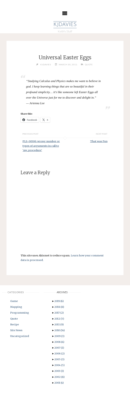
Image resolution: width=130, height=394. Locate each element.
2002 (59, 377)
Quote (89, 64)
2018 (59, 306)
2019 (59, 301)
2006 (59, 353)
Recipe (14, 324)
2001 (59, 382)
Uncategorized (19, 336)
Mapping (16, 306)
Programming (19, 312)
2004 (59, 365)
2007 (59, 347)
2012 (59, 318)
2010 (59, 330)
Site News (16, 330)
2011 (59, 324)
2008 (59, 341)
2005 (59, 359)
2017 (59, 312)
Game (14, 301)
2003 (59, 371)
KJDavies (65, 24)
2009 (59, 336)
